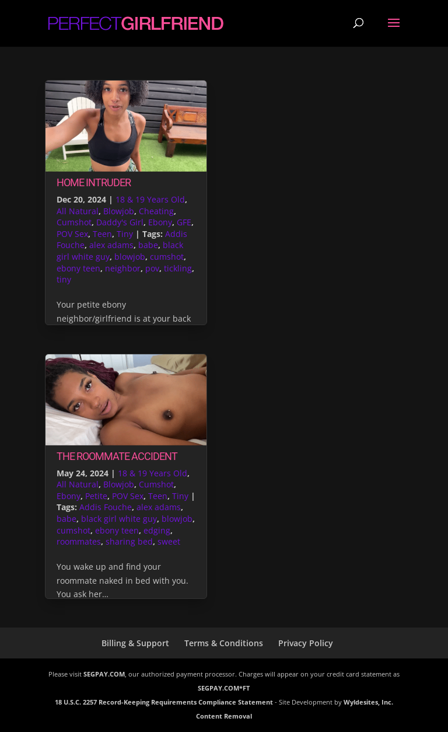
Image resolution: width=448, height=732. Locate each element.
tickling (178, 268)
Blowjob (118, 211)
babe (148, 244)
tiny (64, 279)
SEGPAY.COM (104, 674)
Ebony (160, 222)
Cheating (156, 211)
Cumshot (74, 222)
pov (152, 268)
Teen (102, 233)
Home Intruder (94, 182)
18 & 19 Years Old (150, 199)
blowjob (129, 256)
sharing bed (129, 541)
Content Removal (224, 716)
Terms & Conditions (223, 643)
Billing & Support (135, 643)
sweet (169, 541)
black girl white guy (119, 518)
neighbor (123, 268)
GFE (184, 222)
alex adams (111, 244)
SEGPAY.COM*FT (224, 688)
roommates (79, 541)
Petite (96, 495)
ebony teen (78, 268)
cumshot (167, 256)
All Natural (78, 211)
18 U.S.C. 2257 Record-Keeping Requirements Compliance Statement (164, 702)
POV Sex (72, 233)
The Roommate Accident (117, 456)
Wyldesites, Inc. (368, 702)
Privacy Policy (305, 643)
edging (157, 530)
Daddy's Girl (120, 222)
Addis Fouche (105, 507)
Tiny (125, 233)
